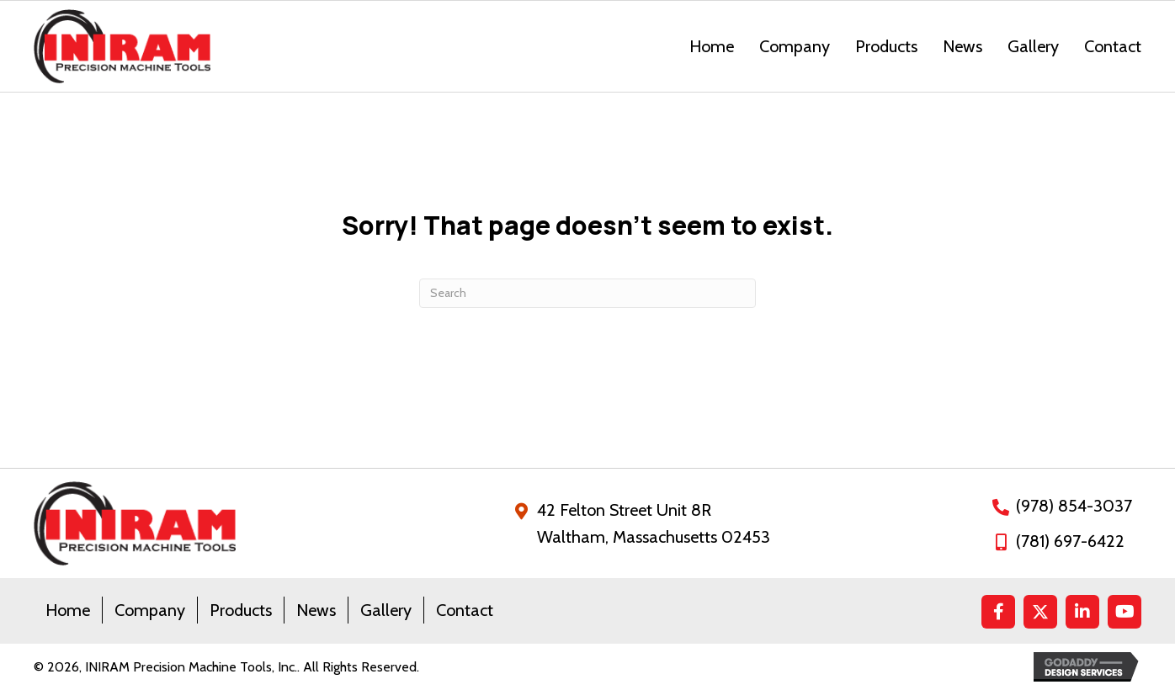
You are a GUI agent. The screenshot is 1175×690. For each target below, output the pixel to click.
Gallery (386, 610)
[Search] (587, 293)
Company (149, 610)
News (316, 610)
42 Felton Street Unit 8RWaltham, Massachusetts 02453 (653, 523)
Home (67, 610)
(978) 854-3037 (1074, 506)
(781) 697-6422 (1070, 541)
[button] (998, 612)
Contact (464, 610)
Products (241, 610)
